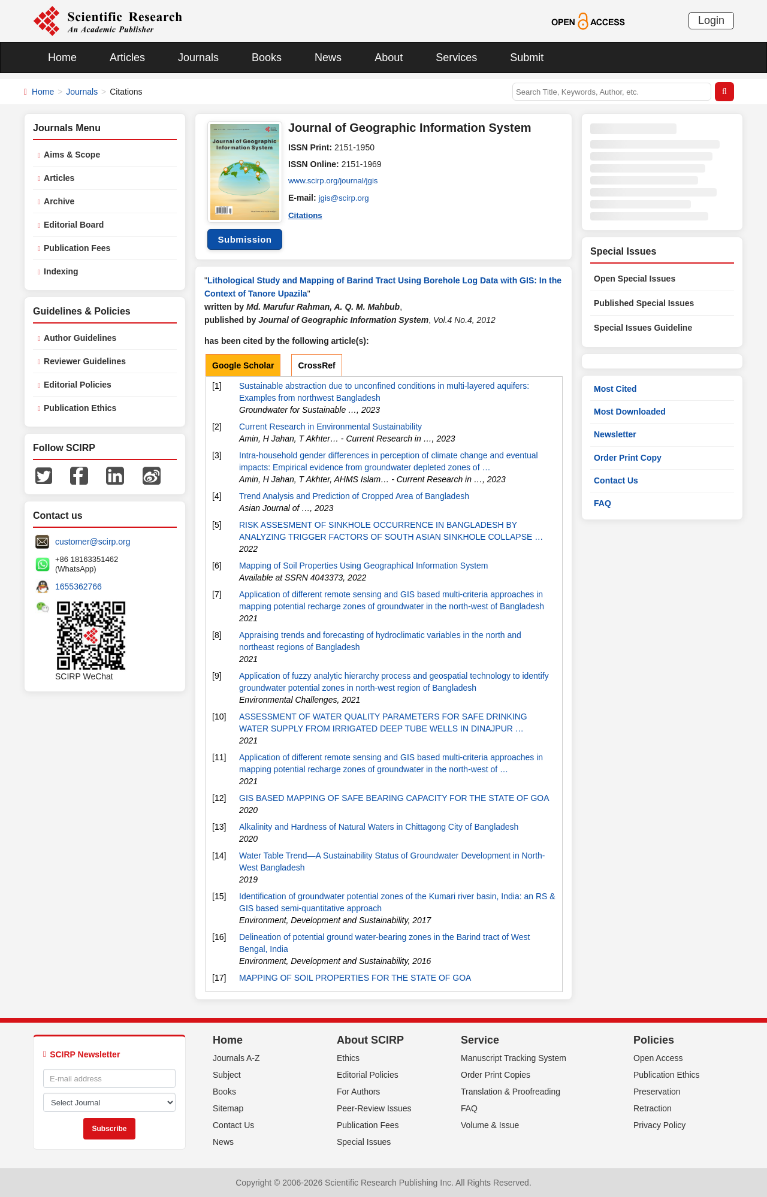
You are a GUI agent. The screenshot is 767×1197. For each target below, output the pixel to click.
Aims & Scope (72, 154)
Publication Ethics (80, 408)
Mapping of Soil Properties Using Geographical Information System (363, 565)
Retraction (652, 1108)
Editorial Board (74, 224)
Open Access (658, 1058)
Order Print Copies (495, 1075)
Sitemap (228, 1108)
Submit (526, 58)
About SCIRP (370, 1040)
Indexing (61, 271)
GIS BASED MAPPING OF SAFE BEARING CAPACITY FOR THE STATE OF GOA (394, 798)
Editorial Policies (77, 384)
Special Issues (364, 1142)
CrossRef (316, 365)
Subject (227, 1075)
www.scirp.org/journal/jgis (335, 181)
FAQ (602, 503)
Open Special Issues (634, 278)
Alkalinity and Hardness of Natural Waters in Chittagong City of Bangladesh (378, 827)
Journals (198, 58)
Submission (244, 239)
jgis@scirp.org (345, 197)
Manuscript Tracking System (513, 1058)
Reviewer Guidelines (85, 361)
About (389, 58)
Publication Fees (77, 248)
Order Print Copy (628, 458)
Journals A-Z (236, 1058)
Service (480, 1040)
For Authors (358, 1091)
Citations (306, 214)
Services (456, 58)
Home (62, 58)
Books (267, 58)
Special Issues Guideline (643, 327)
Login (711, 20)
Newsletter (615, 434)
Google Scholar (243, 365)
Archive (59, 201)
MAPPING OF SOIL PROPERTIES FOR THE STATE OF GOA (355, 978)
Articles (127, 58)
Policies (653, 1040)
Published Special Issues (644, 303)
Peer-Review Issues (374, 1108)
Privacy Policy (659, 1125)
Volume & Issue (490, 1125)
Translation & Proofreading (510, 1091)
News (328, 58)
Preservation (657, 1091)
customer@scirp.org (92, 541)
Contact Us (616, 480)
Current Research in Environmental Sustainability (330, 426)
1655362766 (78, 586)
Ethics (348, 1058)
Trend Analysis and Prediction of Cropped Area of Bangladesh (354, 496)
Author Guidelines (80, 338)
